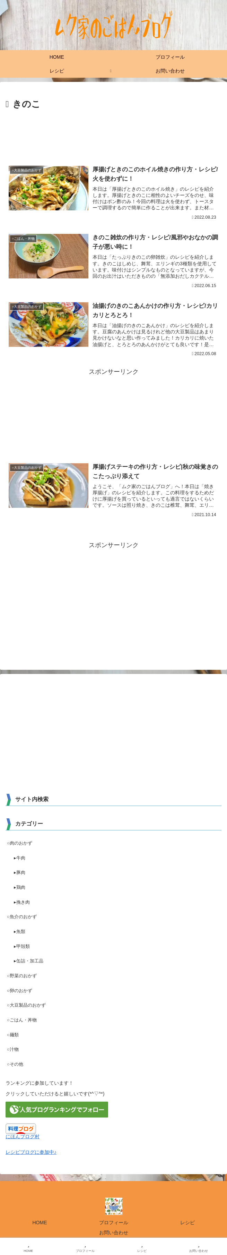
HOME (40, 1223)
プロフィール (113, 1223)
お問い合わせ (113, 1233)
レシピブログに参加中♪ (31, 1152)
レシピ (187, 1223)
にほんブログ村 (23, 1137)
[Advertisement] (113, 133)
